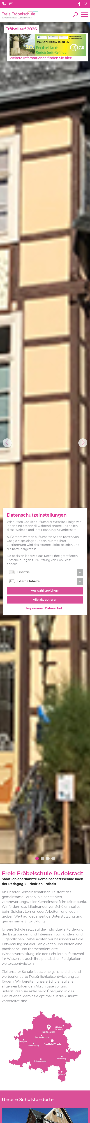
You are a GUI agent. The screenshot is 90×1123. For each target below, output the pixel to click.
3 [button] (48, 858)
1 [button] (37, 858)
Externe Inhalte (28, 581)
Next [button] (82, 442)
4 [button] (53, 858)
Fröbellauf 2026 (21, 29)
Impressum (34, 608)
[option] (45, 443)
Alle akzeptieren (45, 600)
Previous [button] (7, 442)
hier (67, 58)
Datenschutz (54, 608)
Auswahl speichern (45, 590)
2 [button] (42, 858)
